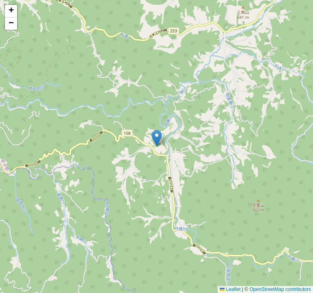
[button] (157, 138)
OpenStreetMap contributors (280, 289)
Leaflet (230, 289)
